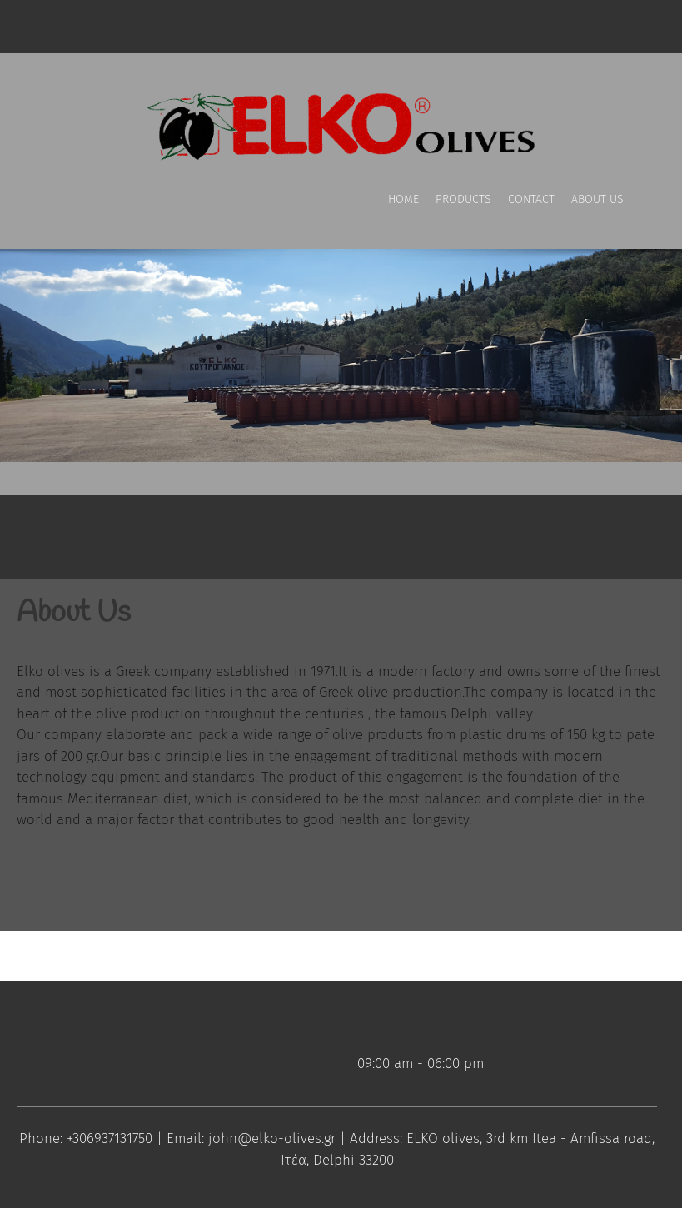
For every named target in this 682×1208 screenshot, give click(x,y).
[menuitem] (403, 216)
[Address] (133, 26)
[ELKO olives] (341, 122)
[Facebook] (166, 26)
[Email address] (100, 26)
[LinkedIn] (233, 26)
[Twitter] (200, 26)
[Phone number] (66, 26)
